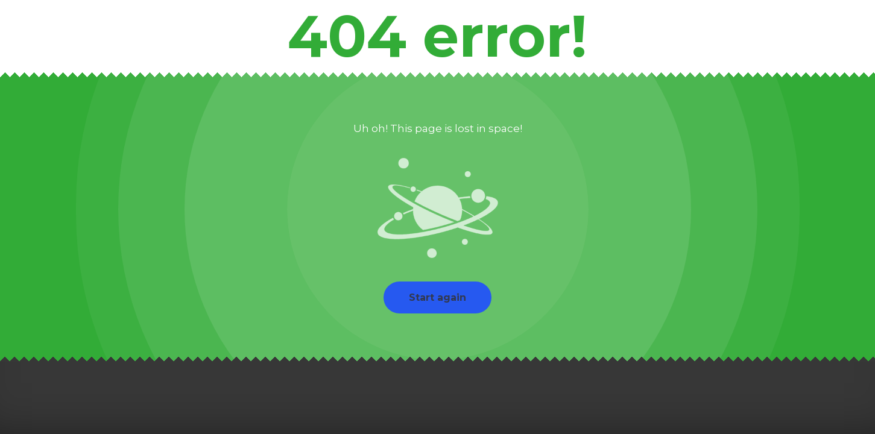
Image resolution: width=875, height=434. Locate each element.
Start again (437, 297)
